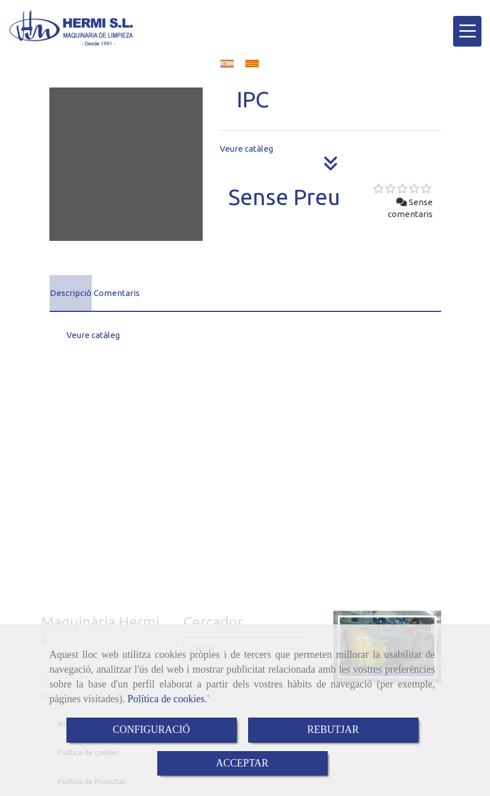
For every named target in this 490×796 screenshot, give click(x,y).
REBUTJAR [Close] (333, 729)
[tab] (70, 293)
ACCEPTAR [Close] (242, 763)
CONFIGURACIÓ (151, 729)
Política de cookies (165, 699)
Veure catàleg (246, 148)
